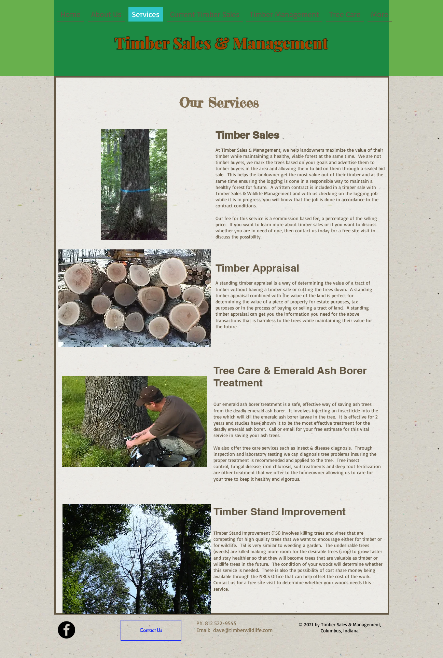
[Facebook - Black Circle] (66, 630)
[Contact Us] (151, 630)
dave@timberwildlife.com (243, 630)
